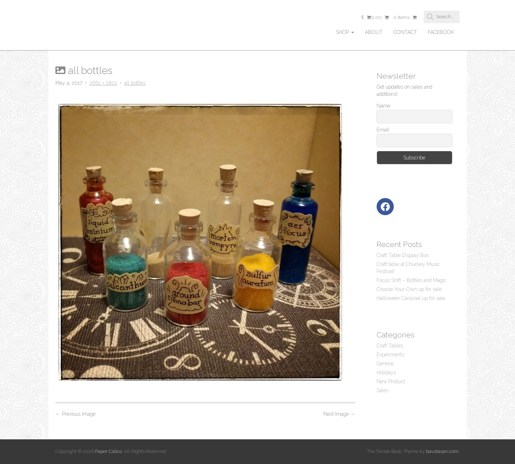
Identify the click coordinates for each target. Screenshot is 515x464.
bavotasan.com (442, 451)
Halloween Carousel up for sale (411, 298)
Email (383, 130)
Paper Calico (108, 451)
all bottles (135, 83)
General (385, 363)
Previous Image (75, 414)
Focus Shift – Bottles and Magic (411, 280)
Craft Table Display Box (403, 255)
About (374, 32)
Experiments (390, 354)
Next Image (339, 414)
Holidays (386, 372)
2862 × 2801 (103, 83)
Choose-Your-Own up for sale (409, 289)
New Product (391, 381)
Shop (345, 32)
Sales (382, 390)
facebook (441, 32)
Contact (405, 32)
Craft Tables (390, 346)
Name (383, 106)
